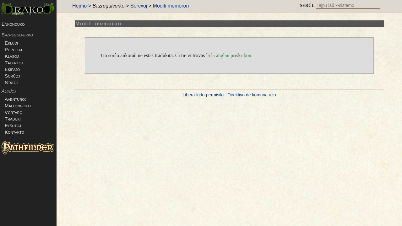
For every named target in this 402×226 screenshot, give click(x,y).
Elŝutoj (17, 125)
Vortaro (18, 112)
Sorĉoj (17, 75)
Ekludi (16, 43)
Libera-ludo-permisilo (203, 94)
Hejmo (79, 5)
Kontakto (19, 132)
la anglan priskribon (231, 55)
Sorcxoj (138, 5)
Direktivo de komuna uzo (252, 94)
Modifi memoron (171, 5)
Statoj (16, 82)
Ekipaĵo (17, 69)
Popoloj (18, 49)
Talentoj (18, 62)
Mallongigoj (22, 105)
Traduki (17, 118)
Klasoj (16, 56)
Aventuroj (20, 99)
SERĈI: (307, 5)
